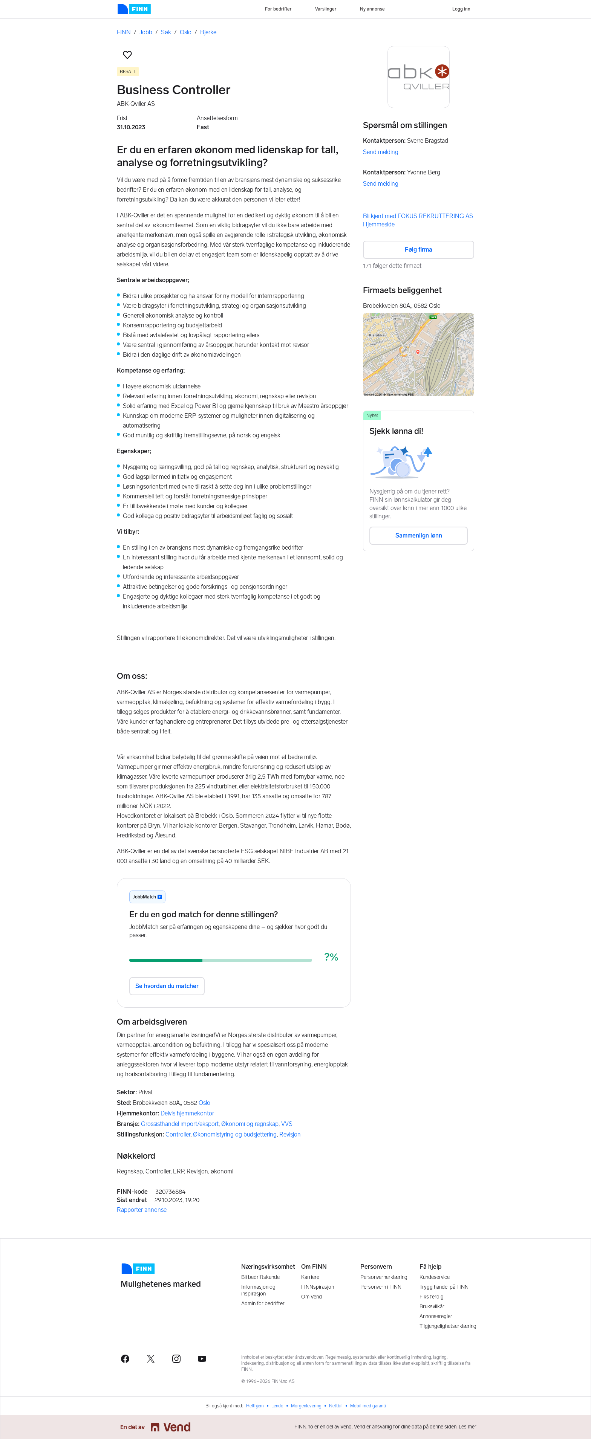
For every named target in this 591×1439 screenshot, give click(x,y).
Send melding (380, 152)
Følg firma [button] (418, 249)
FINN (124, 32)
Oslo (185, 32)
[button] (127, 55)
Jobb (145, 32)
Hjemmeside (379, 224)
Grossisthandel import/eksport (180, 1123)
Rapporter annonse (142, 1209)
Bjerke (208, 32)
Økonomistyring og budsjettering (235, 1134)
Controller (177, 1134)
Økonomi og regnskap (250, 1123)
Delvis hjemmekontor (187, 1113)
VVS (286, 1123)
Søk (166, 32)
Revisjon (290, 1134)
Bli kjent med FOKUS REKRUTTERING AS (418, 216)
